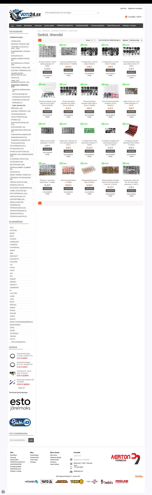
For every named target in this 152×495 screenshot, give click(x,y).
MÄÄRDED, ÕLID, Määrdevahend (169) (21, 155)
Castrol (13, 239)
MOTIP (12, 302)
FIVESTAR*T (14, 256)
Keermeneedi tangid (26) (19, 94)
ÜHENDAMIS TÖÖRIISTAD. (59, 30)
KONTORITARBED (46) (17, 199)
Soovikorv (53, 462)
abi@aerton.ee (78, 471)
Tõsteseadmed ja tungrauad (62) (21, 134)
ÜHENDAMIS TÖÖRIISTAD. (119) (20, 86)
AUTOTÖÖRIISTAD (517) (18, 146)
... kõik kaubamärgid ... (18, 342)
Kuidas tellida (49, 25)
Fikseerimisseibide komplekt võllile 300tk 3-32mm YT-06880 (89, 103)
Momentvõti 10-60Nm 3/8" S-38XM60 (25, 381)
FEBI (11, 253)
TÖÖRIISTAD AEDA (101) (18, 208)
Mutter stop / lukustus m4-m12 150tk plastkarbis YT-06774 (68, 143)
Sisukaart (33, 462)
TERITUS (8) (15, 78)
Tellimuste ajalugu (55, 457)
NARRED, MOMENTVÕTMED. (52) (20, 59)
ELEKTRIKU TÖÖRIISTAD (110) (21, 70)
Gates (12, 270)
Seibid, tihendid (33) (18, 105)
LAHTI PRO (13, 293)
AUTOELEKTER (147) (17, 149)
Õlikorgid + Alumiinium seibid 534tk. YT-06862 (47, 181)
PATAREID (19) (16, 120)
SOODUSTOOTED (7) (17, 213)
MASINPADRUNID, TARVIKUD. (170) (20, 52)
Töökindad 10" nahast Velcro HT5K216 (24, 372)
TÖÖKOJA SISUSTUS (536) (18, 182)
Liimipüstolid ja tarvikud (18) (20, 100)
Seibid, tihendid (73, 30)
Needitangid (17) (17, 102)
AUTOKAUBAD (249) (16, 162)
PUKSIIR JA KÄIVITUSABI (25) (19, 151)
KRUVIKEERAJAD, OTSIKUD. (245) (20, 64)
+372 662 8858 (78, 467)
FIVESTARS (14, 262)
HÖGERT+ (13, 282)
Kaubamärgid (34, 455)
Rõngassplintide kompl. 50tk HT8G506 (89, 181)
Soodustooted (34, 457)
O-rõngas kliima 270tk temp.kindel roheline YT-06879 (89, 143)
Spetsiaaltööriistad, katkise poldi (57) (21, 130)
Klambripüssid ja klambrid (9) (21, 97)
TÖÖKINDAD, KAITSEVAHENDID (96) (20, 178)
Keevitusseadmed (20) (18, 143)
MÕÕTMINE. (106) (17, 108)
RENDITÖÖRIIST (15, 325)
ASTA (11, 227)
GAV (11, 273)
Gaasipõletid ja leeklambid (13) (20, 140)
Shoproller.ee (139, 476)
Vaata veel (21, 388)
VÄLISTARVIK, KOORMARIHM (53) (21, 188)
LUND (12, 299)
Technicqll (14, 333)
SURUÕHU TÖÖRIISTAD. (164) (21, 111)
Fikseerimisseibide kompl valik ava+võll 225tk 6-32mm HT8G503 (47, 103)
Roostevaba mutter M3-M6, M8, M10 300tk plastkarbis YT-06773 (131, 182)
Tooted (18, 25)
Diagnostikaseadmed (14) (19, 137)
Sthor (12, 330)
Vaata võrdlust (54, 464)
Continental (15, 247)
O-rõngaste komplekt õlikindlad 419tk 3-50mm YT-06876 (131, 143)
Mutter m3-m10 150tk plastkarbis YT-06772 (47, 142)
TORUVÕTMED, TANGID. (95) (20, 67)
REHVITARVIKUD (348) (17, 164)
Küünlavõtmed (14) (17, 56)
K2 (11, 290)
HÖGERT (13, 279)
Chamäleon (14, 242)
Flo (11, 265)
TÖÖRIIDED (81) (15, 205)
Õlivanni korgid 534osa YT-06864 (68, 181)
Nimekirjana (92, 40)
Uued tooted (34, 460)
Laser (12, 296)
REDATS (12, 319)
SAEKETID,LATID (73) (17, 185)
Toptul (12, 339)
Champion (13, 245)
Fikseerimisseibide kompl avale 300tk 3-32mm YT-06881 (131, 64)
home (39, 30)
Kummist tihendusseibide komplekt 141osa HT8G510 (110, 103)
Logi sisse (123, 8)
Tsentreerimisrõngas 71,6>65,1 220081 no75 (25, 355)
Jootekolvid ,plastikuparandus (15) (21, 90)
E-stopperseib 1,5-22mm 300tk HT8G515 (89, 63)
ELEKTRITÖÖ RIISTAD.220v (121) (20, 123)
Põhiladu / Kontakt (129, 25)
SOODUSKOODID (82, 25)
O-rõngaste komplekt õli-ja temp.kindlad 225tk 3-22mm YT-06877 (110, 143)
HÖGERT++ (13, 285)
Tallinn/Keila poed (113, 25)
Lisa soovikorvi (47, 75)
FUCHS (12, 267)
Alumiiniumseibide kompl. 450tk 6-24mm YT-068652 (68, 63)
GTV (11, 276)
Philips (12, 310)
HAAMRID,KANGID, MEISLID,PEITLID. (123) (18, 74)
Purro (12, 316)
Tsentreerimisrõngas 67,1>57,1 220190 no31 (25, 363)
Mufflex (13, 305)
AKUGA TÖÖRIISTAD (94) (19, 117)
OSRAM (12, 307)
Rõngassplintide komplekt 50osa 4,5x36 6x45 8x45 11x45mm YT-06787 (110, 182)
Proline (13, 313)
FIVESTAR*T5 (14, 259)
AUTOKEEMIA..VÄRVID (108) (19, 159)
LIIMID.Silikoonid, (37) (17, 196)
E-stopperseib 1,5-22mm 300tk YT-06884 (110, 63)
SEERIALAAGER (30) (16, 202)
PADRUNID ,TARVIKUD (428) (20, 44)
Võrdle (47, 77)
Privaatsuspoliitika (97, 25)
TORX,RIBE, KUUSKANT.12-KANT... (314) (20, 47)
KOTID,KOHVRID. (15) (18, 127)
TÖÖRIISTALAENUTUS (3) (18, 216)
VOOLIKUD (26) (15, 172)
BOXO (12, 236)
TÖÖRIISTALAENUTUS (65, 25)
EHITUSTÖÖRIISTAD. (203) (18, 193)
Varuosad (38, 25)
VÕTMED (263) (16, 41)
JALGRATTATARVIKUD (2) (18, 211)
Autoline (13, 230)
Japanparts (14, 287)
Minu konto (53, 455)
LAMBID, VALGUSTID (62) (18, 191)
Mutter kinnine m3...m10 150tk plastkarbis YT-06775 (131, 103)
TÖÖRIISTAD (46, 30)
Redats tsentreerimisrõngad (21, 322)
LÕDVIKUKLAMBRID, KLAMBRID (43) (20, 168)
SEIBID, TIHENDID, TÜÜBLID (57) (20, 175)
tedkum (13, 336)
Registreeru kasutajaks (135, 8)
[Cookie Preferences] (3, 492)
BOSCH (12, 233)
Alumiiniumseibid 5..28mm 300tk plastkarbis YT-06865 (47, 64)
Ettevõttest (28, 25)
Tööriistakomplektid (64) (18, 114)
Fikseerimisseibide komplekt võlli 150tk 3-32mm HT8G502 (68, 103)
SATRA (12, 328)
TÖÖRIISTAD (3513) (16, 37)
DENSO (12, 250)
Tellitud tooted (54, 460)
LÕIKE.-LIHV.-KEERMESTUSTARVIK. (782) (20, 81)
